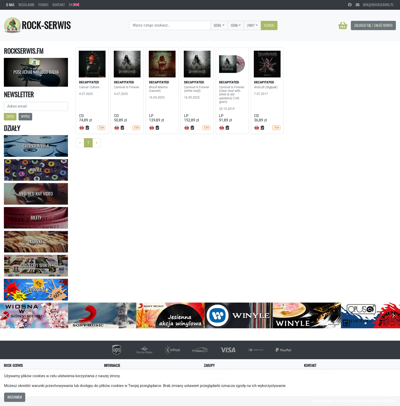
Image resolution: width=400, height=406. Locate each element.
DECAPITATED (89, 82)
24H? (251, 25)
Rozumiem (14, 397)
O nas (10, 4)
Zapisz (10, 116)
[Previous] (80, 142)
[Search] (170, 25)
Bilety (36, 218)
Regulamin (26, 4)
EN (74, 4)
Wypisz (25, 116)
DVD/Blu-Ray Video (36, 194)
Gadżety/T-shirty (36, 265)
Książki (36, 242)
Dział (217, 25)
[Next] (96, 142)
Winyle (36, 170)
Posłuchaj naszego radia (36, 72)
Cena (234, 25)
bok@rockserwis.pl (375, 4)
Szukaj (269, 25)
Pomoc (43, 4)
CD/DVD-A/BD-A (36, 146)
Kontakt (59, 4)
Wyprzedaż (36, 289)
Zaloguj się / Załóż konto (373, 25)
